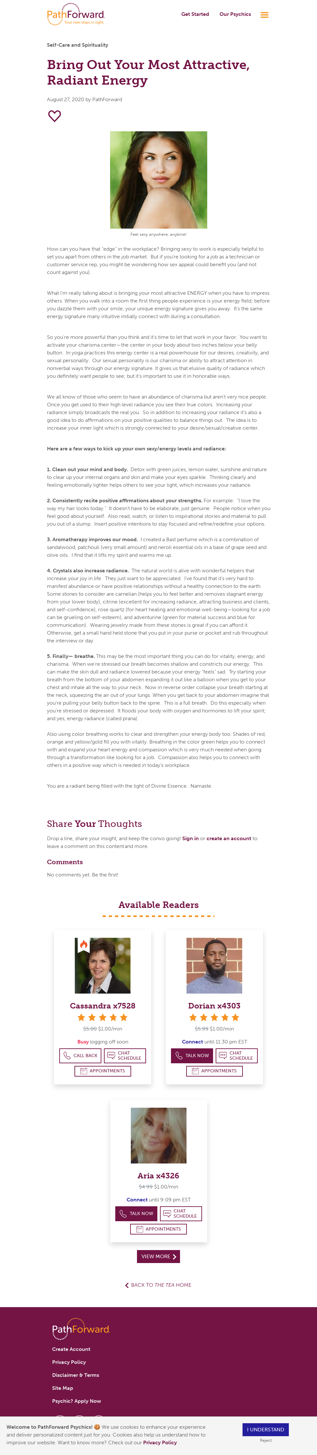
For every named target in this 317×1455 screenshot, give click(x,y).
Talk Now (192, 1056)
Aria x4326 (158, 1175)
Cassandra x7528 (103, 1005)
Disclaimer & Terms (75, 1375)
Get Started (195, 14)
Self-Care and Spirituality (77, 45)
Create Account (71, 1349)
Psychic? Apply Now (76, 1401)
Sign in (190, 838)
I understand (265, 1429)
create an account (229, 838)
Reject (266, 1440)
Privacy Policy (160, 1442)
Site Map (62, 1388)
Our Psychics (235, 14)
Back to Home (161, 1285)
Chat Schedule (124, 1055)
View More (159, 1256)
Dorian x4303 (214, 1005)
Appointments (102, 1070)
